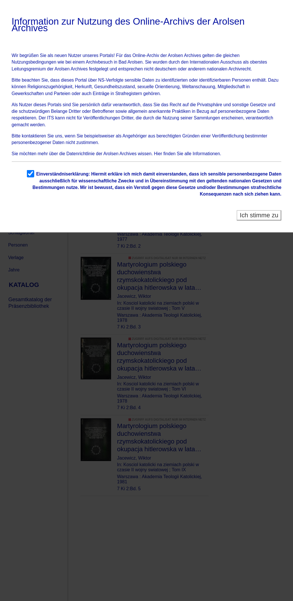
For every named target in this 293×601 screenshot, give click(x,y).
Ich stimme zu (259, 215)
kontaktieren (34, 135)
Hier (158, 153)
